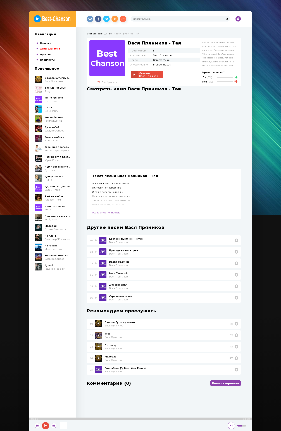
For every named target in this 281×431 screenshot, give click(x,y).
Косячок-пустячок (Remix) (126, 238)
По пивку (110, 345)
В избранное (107, 82)
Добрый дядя (118, 284)
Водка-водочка (119, 261)
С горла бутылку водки (120, 322)
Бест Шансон (94, 33)
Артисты (45, 54)
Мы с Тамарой (118, 273)
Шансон (108, 33)
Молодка (110, 356)
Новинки (45, 43)
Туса (108, 333)
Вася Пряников (118, 242)
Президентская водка (123, 250)
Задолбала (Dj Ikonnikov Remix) (125, 368)
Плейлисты (47, 59)
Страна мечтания (120, 296)
